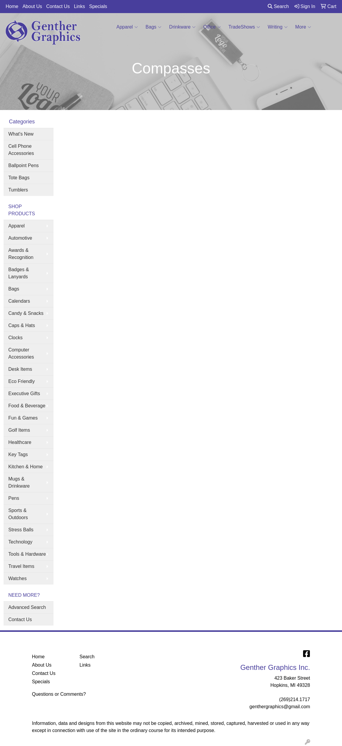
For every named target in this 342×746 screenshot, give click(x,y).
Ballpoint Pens (23, 165)
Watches (17, 578)
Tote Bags (18, 177)
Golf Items (19, 430)
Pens (13, 498)
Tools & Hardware (27, 554)
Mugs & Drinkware (19, 482)
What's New (21, 133)
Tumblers (18, 189)
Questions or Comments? (59, 694)
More (303, 27)
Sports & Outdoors (18, 514)
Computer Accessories (21, 353)
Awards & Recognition (21, 254)
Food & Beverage (26, 405)
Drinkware (182, 27)
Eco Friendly (21, 381)
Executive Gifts (24, 393)
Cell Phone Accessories (21, 150)
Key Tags (18, 454)
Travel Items (21, 566)
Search (278, 6)
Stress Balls (20, 529)
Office (212, 27)
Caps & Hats (21, 325)
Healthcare (19, 442)
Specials (98, 6)
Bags (153, 27)
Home (12, 6)
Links (79, 6)
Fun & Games (23, 417)
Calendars (19, 301)
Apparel (127, 27)
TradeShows (244, 27)
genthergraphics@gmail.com (280, 706)
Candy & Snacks (25, 313)
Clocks (15, 337)
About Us (32, 6)
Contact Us (58, 6)
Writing (278, 27)
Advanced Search (27, 607)
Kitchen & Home (25, 466)
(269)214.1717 (294, 699)
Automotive (20, 238)
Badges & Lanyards (18, 273)
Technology (20, 541)
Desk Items (20, 369)
